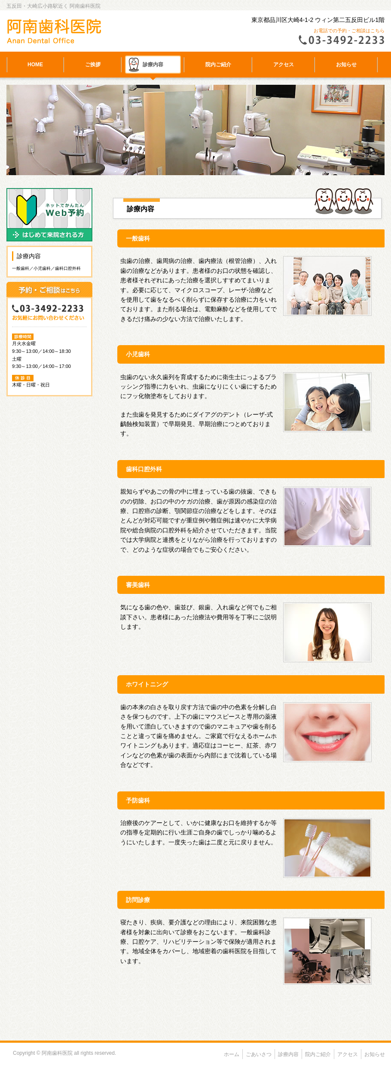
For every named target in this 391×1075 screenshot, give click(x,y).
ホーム (231, 1054)
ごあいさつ (259, 1054)
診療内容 (153, 65)
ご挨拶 (93, 65)
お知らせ (346, 65)
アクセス (283, 65)
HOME (35, 65)
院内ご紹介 (218, 65)
